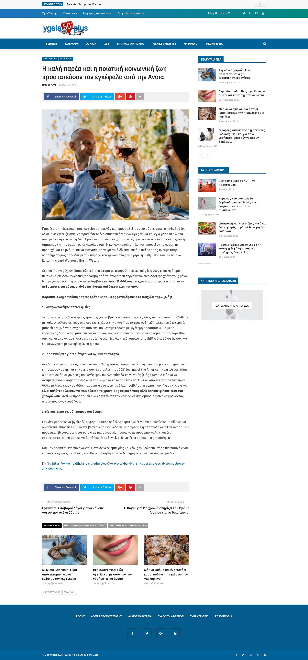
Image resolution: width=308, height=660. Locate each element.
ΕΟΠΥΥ (80, 616)
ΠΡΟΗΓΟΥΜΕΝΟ (51, 592)
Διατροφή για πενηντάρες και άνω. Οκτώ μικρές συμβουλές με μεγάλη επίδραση (242, 227)
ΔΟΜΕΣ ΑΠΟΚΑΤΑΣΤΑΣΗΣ (106, 616)
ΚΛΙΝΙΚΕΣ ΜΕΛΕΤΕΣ (164, 43)
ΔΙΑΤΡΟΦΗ (72, 43)
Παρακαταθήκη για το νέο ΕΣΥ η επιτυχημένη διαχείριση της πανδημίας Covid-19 (240, 248)
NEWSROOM (49, 85)
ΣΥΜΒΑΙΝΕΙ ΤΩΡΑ (50, 58)
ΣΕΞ (106, 43)
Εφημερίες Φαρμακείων (130, 13)
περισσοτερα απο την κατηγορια (128, 525)
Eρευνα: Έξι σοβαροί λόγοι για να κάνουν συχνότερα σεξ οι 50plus (73, 510)
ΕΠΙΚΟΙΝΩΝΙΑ (223, 616)
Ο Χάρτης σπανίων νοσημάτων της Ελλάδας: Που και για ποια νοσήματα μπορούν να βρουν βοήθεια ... (242, 135)
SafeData (93, 654)
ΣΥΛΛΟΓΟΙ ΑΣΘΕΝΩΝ (171, 616)
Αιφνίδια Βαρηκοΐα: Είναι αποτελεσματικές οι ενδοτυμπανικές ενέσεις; (59, 574)
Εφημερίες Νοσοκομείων (97, 13)
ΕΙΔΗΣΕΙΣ (51, 43)
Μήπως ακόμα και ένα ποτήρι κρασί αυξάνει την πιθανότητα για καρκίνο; (166, 574)
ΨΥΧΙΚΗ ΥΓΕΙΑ (214, 43)
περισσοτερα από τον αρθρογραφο (84, 525)
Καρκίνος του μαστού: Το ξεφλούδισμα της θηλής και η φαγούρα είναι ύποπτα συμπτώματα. (238, 204)
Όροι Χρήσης (49, 13)
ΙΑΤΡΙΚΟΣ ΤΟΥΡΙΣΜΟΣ (131, 43)
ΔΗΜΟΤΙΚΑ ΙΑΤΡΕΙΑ (140, 616)
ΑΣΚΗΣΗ (91, 43)
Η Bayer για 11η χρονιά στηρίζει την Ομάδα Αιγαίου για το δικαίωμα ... (156, 510)
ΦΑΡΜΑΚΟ (191, 43)
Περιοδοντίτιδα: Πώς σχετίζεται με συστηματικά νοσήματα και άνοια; (112, 574)
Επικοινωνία (70, 13)
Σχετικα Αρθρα (52, 525)
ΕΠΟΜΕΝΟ (70, 592)
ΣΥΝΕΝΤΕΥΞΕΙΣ (199, 616)
